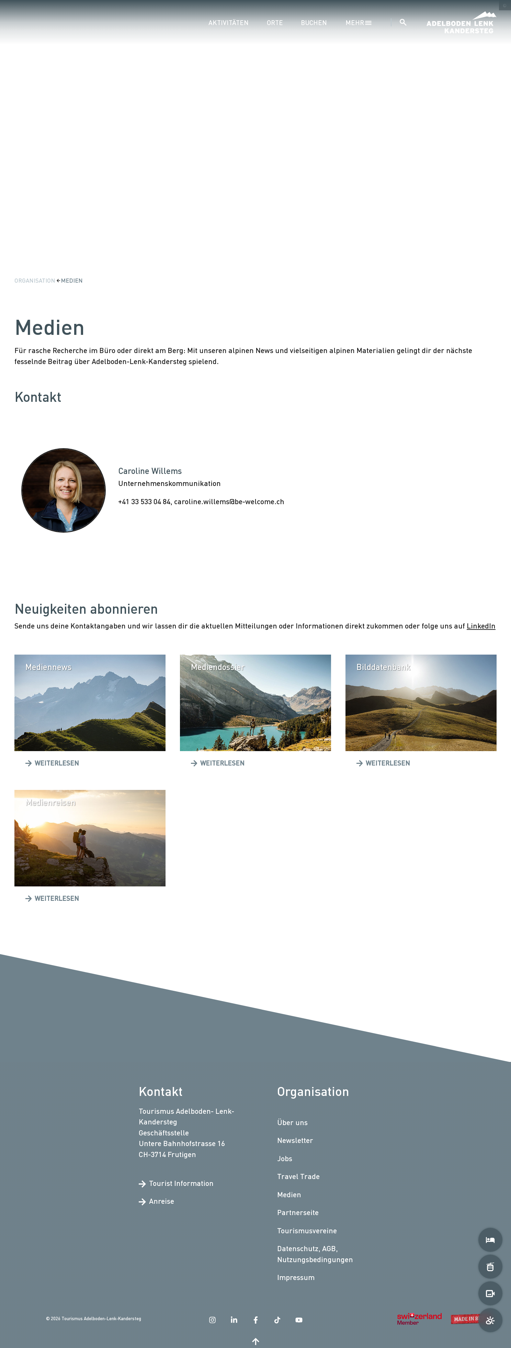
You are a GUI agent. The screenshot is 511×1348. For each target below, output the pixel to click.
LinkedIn (481, 625)
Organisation (35, 280)
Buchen (314, 22)
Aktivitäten (228, 22)
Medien (72, 280)
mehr (358, 22)
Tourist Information (176, 1183)
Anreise (156, 1201)
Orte (275, 22)
